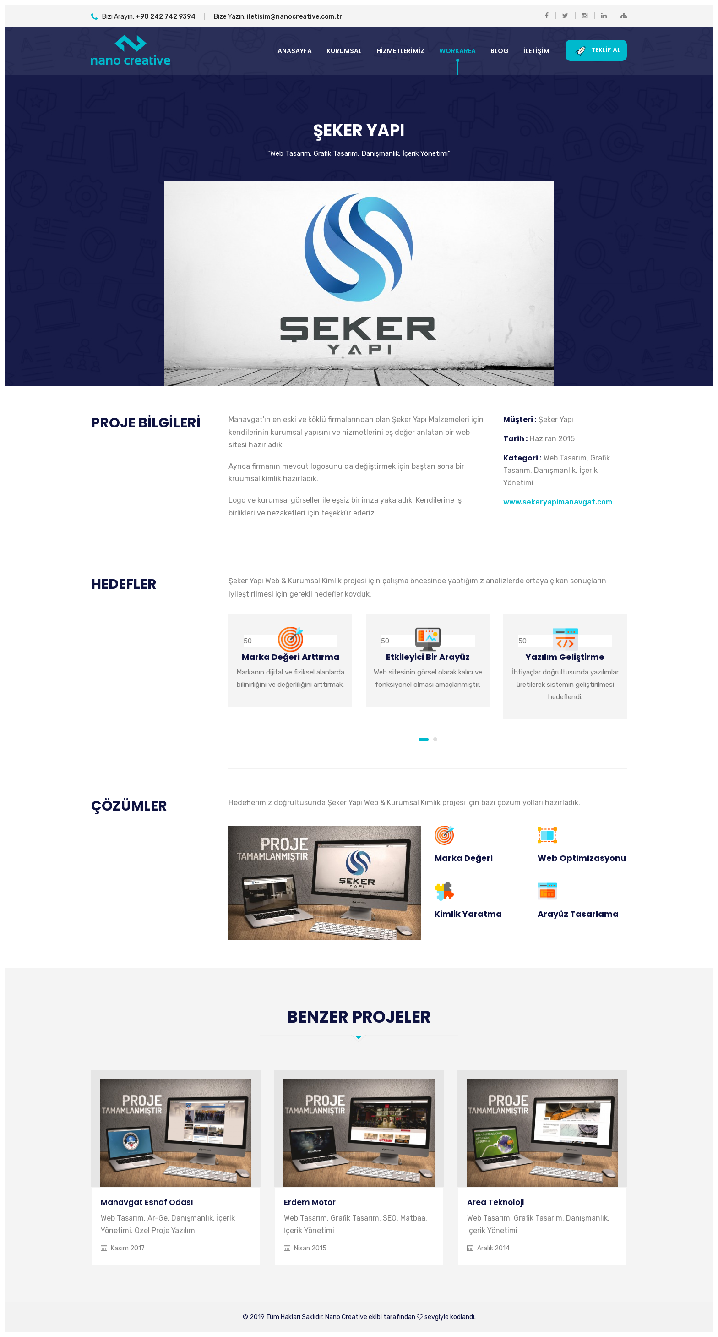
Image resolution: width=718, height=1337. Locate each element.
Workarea (457, 50)
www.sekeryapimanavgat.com (557, 502)
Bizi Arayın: (143, 17)
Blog (499, 50)
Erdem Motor (310, 1202)
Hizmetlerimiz (400, 50)
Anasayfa (294, 50)
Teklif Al (596, 50)
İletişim (536, 50)
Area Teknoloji (495, 1202)
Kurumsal (344, 50)
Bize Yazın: (278, 17)
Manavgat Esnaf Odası (147, 1202)
